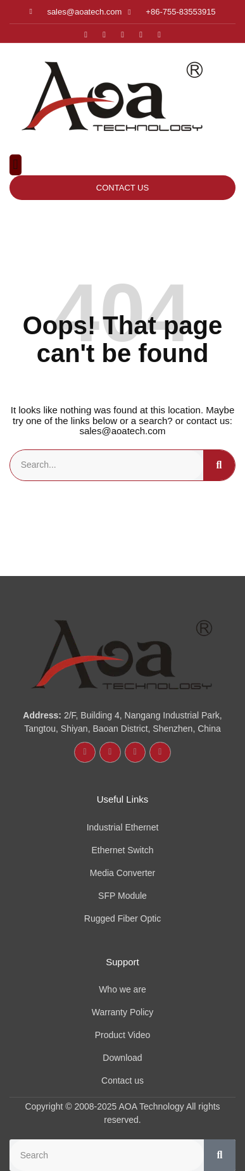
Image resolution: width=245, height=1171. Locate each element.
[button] (15, 164)
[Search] (219, 465)
